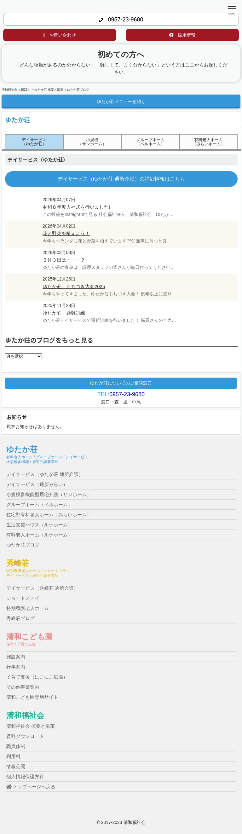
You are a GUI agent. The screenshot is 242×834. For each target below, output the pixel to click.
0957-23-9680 (121, 19)
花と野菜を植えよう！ (66, 233)
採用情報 (182, 35)
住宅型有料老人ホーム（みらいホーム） (48, 514)
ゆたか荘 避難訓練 (64, 313)
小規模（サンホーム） (92, 141)
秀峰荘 (17, 563)
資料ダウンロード (25, 736)
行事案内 (15, 666)
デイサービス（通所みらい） (37, 484)
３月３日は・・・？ (64, 260)
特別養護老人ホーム (27, 608)
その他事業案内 (22, 687)
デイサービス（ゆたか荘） (34, 141)
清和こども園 (29, 636)
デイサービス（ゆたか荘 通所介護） (44, 474)
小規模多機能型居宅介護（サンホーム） (48, 494)
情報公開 (15, 766)
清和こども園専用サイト (32, 697)
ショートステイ (22, 598)
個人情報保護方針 (25, 776)
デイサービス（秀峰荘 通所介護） (42, 588)
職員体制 (15, 746)
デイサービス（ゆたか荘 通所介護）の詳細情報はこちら (121, 179)
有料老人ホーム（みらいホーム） (208, 141)
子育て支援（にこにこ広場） (37, 677)
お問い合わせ (59, 35)
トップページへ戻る (30, 786)
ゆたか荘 (21, 449)
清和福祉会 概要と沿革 (30, 726)
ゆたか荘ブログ (22, 544)
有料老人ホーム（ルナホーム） (39, 534)
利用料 (13, 756)
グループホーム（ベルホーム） (150, 141)
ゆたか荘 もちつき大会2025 (74, 286)
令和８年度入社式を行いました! (76, 207)
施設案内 (15, 656)
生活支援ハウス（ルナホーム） (39, 524)
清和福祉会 (25, 715)
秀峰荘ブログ (20, 618)
